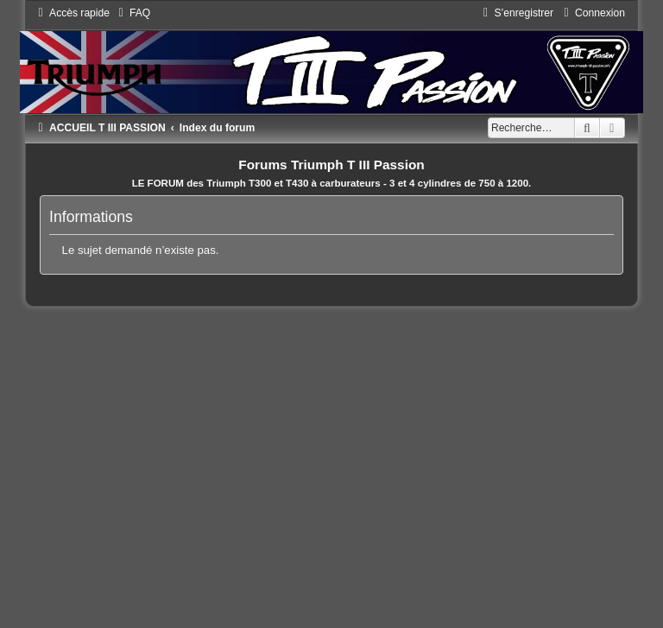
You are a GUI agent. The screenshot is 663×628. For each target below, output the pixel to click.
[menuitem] (132, 13)
